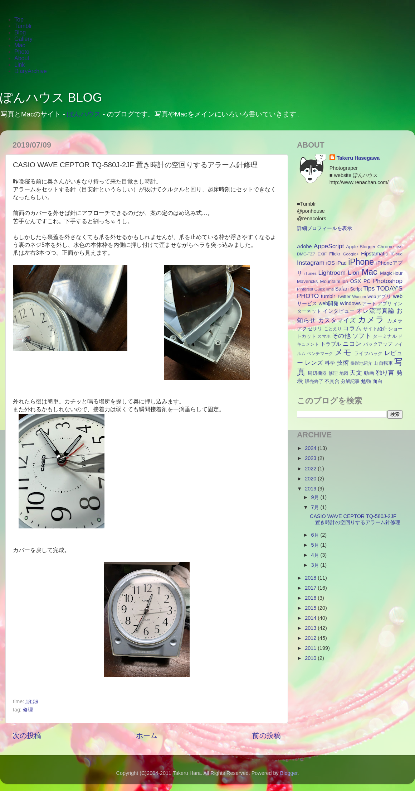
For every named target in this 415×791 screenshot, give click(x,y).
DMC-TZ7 (306, 254)
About (21, 58)
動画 (369, 373)
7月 (316, 507)
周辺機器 (317, 373)
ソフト (361, 335)
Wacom (359, 296)
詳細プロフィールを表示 (324, 228)
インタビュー (339, 311)
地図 (344, 373)
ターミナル (385, 336)
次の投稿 (27, 735)
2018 (311, 578)
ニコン (352, 343)
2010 (311, 658)
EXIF (322, 254)
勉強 (366, 381)
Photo (21, 52)
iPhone (361, 262)
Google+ (351, 254)
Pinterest (305, 289)
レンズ (314, 362)
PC (367, 281)
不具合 (332, 381)
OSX (355, 281)
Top (19, 19)
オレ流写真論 (375, 310)
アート (369, 303)
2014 (311, 618)
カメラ (371, 319)
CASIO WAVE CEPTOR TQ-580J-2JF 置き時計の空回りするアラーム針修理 (355, 519)
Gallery (23, 39)
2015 (311, 608)
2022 (311, 468)
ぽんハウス (84, 114)
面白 (377, 381)
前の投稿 (266, 735)
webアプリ (379, 296)
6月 (316, 535)
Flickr (334, 254)
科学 (330, 363)
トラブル (331, 344)
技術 (343, 362)
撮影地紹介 (361, 363)
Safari (342, 289)
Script (356, 289)
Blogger (368, 246)
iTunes (310, 273)
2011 (311, 648)
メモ (343, 352)
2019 (311, 489)
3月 (316, 565)
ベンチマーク (320, 353)
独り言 (385, 372)
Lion (354, 272)
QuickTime (324, 289)
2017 (311, 588)
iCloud (396, 254)
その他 (341, 335)
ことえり (333, 329)
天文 (356, 372)
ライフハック (368, 353)
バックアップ (377, 344)
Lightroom (332, 272)
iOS (330, 263)
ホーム (146, 735)
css (399, 246)
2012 (311, 638)
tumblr (328, 296)
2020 (311, 478)
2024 (311, 448)
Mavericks (307, 281)
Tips (369, 288)
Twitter (344, 296)
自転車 (386, 363)
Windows (350, 303)
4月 (316, 555)
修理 (28, 710)
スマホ (324, 336)
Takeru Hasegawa (358, 158)
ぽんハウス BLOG (51, 97)
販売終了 (314, 381)
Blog (20, 32)
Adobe (304, 246)
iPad (341, 263)
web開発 (328, 303)
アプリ (385, 303)
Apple (352, 246)
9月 (316, 497)
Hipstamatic (374, 254)
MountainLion (334, 281)
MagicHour (391, 273)
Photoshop (387, 280)
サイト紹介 (375, 328)
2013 (311, 628)
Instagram (310, 262)
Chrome (385, 246)
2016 (311, 598)
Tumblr (23, 26)
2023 (311, 458)
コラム (352, 328)
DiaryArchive (30, 71)
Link (19, 65)
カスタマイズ (337, 320)
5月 (316, 545)
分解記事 (350, 381)
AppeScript (329, 246)
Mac (19, 45)
